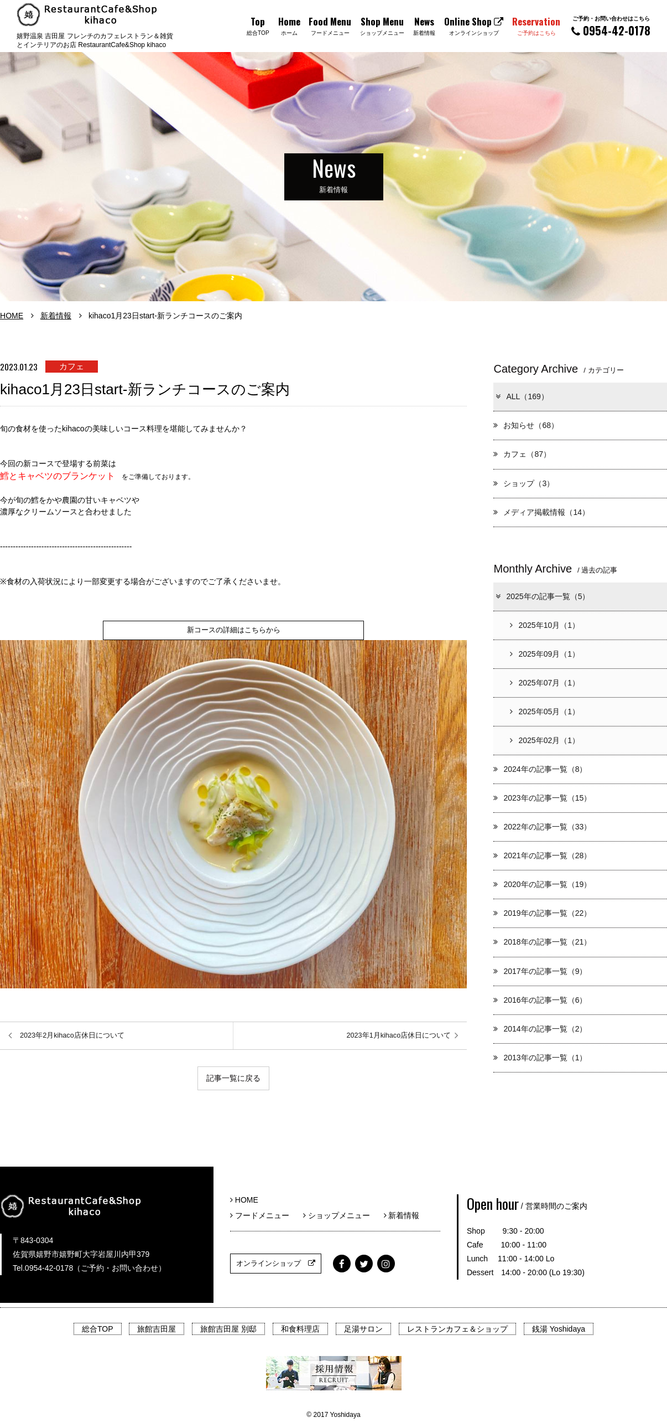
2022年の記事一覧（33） (542, 826)
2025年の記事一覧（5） (542, 596)
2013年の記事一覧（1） (540, 1057)
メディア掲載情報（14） (541, 512)
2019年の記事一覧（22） (542, 913)
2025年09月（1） (545, 653)
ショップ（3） (523, 483)
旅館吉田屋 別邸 (228, 1328)
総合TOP (97, 1328)
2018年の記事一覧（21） (542, 941)
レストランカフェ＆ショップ (457, 1328)
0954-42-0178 (610, 26)
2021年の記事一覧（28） (542, 855)
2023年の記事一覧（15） (542, 797)
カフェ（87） (522, 454)
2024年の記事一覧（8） (540, 769)
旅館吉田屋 (156, 1328)
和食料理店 (300, 1328)
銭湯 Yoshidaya (558, 1328)
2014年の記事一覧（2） (540, 1028)
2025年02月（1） (545, 740)
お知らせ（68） (526, 425)
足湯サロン (363, 1328)
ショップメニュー (340, 1215)
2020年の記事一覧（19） (542, 884)
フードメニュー (263, 1215)
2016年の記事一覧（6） (540, 1000)
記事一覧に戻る (233, 1078)
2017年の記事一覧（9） (540, 971)
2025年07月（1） (545, 682)
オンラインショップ (275, 1263)
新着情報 (55, 315)
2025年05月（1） (545, 711)
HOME (11, 315)
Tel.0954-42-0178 (43, 1268)
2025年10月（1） (545, 625)
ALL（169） (521, 396)
